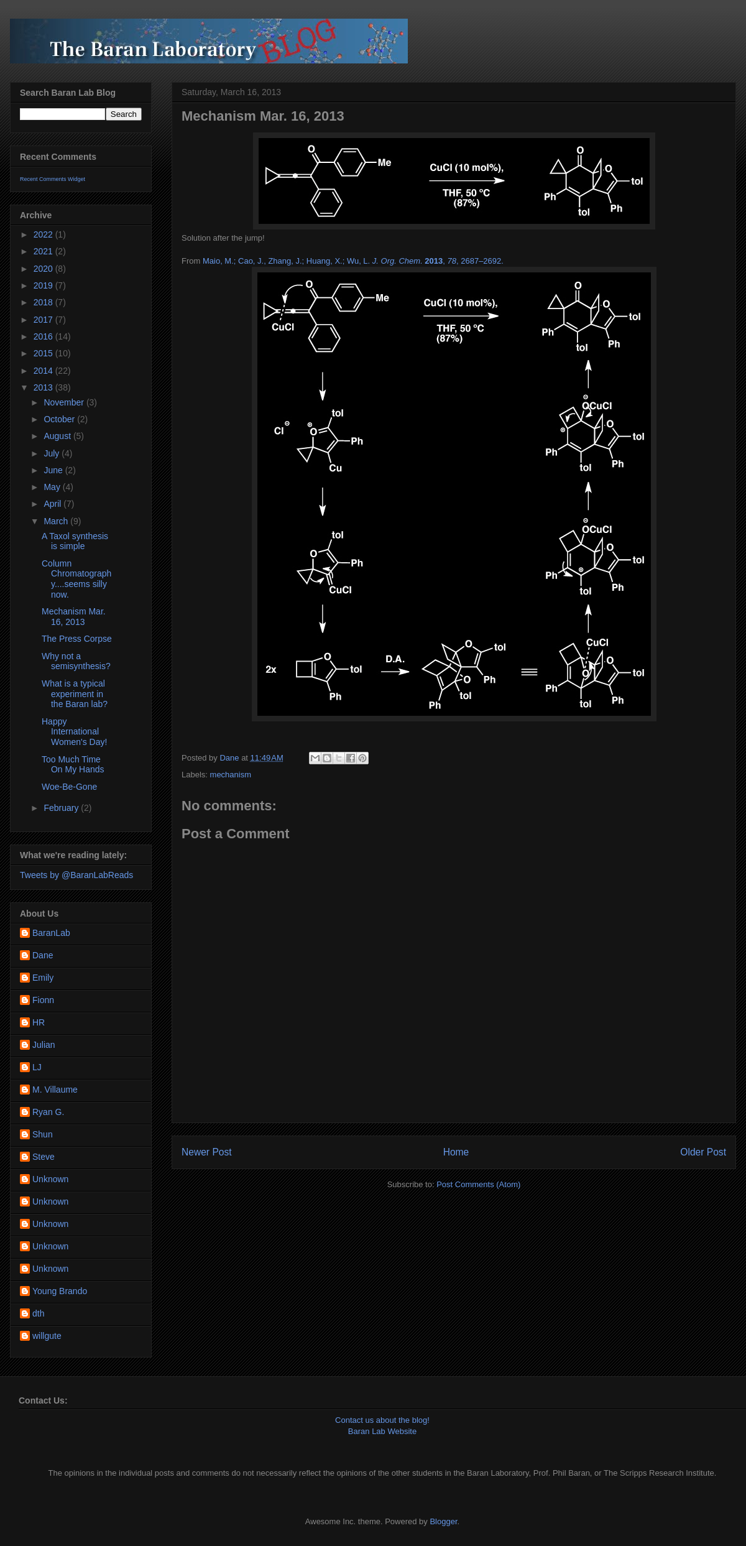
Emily (42, 978)
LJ (37, 1067)
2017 (44, 320)
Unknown (50, 1179)
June (54, 470)
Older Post (703, 1152)
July (53, 453)
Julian (43, 1045)
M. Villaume (55, 1090)
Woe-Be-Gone (69, 787)
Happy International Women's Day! (74, 732)
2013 (44, 387)
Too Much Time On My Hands (73, 764)
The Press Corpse (77, 639)
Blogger (443, 1521)
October (60, 419)
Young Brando (59, 1291)
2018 (44, 302)
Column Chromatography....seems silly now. (76, 578)
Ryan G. (48, 1112)
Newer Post (207, 1152)
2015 (44, 353)
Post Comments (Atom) (478, 1184)
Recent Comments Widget (52, 179)
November (65, 402)
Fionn (43, 1000)
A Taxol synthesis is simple (75, 541)
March (57, 521)
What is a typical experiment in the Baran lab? (75, 694)
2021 (44, 251)
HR (38, 1022)
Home (456, 1152)
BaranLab (51, 933)
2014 (44, 371)
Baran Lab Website (382, 1431)
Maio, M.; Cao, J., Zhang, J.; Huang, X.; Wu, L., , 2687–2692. (353, 261)
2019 (44, 285)
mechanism (230, 774)
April (53, 504)
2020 (44, 269)
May (53, 487)
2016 (44, 336)
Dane (42, 955)
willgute (47, 1336)
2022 (44, 234)
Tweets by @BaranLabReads (76, 875)
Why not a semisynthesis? (76, 661)
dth (38, 1313)
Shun (42, 1134)
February (62, 808)
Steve (43, 1157)
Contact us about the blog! (382, 1420)
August (58, 436)
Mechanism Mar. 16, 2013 (74, 616)
